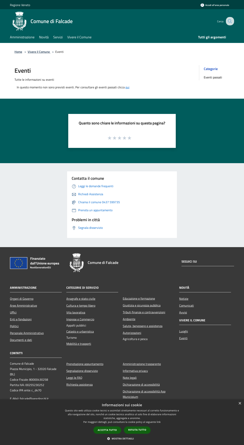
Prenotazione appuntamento (84, 364)
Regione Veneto (20, 5)
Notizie (183, 298)
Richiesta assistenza (79, 384)
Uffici (13, 312)
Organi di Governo (21, 298)
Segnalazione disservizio (82, 370)
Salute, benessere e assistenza (142, 326)
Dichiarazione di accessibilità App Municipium (144, 394)
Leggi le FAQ (74, 377)
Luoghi (183, 331)
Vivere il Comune (39, 51)
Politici (14, 326)
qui (127, 87)
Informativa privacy (135, 370)
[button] (122, 438)
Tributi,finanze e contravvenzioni (144, 312)
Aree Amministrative (23, 305)
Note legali (130, 377)
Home (18, 51)
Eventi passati (213, 77)
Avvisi (183, 312)
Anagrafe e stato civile (80, 298)
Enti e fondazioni (21, 319)
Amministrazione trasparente (142, 364)
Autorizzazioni (132, 333)
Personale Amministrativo (27, 333)
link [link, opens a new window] (159, 422)
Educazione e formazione (139, 298)
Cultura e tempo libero (80, 305)
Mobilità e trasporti (78, 343)
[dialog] (122, 422)
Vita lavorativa (75, 312)
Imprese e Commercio (80, 319)
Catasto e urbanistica (80, 331)
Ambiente (129, 319)
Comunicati (186, 305)
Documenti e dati (21, 340)
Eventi (183, 338)
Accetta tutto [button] (107, 430)
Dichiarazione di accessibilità (141, 384)
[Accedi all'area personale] (215, 5)
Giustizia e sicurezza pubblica (142, 305)
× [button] (239, 403)
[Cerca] (229, 21)
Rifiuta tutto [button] (137, 429)
